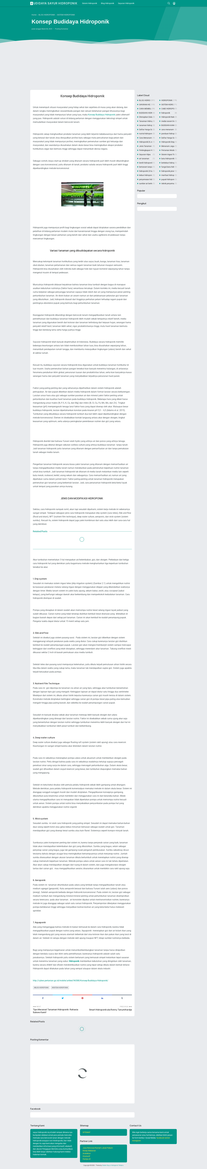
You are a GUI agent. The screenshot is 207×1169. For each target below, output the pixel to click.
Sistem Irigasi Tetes (167, 154)
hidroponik (165, 113)
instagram (136, 1141)
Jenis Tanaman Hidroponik (145, 146)
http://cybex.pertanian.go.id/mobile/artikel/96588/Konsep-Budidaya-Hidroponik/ (70, 980)
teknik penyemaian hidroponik (167, 183)
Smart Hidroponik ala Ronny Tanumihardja (110, 1009)
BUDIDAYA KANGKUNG (167, 125)
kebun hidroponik (145, 175)
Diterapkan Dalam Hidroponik (145, 117)
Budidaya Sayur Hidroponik (54, 3)
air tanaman (144, 158)
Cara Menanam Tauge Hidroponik (145, 138)
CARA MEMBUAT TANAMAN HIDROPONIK (145, 109)
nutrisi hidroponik (145, 134)
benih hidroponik (145, 163)
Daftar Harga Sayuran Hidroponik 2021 (167, 138)
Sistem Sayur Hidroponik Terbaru (113, 1165)
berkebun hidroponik (167, 163)
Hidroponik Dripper (167, 142)
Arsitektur (87, 1153)
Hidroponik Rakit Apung (167, 117)
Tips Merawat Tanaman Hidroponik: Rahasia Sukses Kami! (55, 1011)
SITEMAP (86, 1132)
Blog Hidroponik (107, 3)
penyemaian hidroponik (145, 179)
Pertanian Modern (167, 150)
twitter (167, 1138)
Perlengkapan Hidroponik (145, 150)
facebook (160, 1138)
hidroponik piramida (167, 171)
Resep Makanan (89, 1151)
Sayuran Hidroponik (126, 3)
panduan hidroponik (167, 134)
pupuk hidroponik (167, 179)
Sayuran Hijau (145, 154)
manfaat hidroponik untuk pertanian (167, 175)
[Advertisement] (103, 67)
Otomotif (86, 1156)
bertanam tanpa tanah (145, 167)
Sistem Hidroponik (89, 3)
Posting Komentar (61, 29)
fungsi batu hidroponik (167, 167)
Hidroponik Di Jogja (145, 142)
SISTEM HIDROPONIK (60, 988)
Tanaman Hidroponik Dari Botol (145, 121)
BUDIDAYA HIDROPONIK (145, 113)
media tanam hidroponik (167, 121)
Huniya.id (86, 1159)
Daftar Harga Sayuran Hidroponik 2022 (145, 129)
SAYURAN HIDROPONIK (144, 105)
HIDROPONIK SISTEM (166, 100)
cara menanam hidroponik (167, 129)
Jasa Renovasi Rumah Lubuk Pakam (98, 1148)
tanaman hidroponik (145, 125)
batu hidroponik (167, 158)
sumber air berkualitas (145, 183)
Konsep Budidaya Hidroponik (101, 114)
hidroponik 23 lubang (145, 171)
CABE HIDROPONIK (167, 109)
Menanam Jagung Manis (167, 146)
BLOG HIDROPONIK (42, 988)
